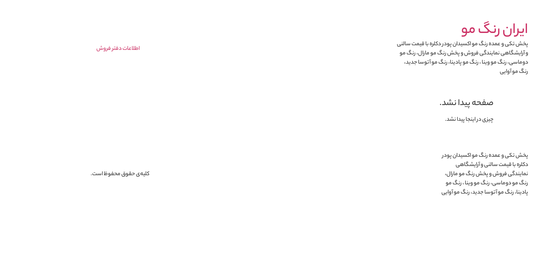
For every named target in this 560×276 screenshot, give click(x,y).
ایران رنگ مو (465, 30)
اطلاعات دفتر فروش (89, 49)
